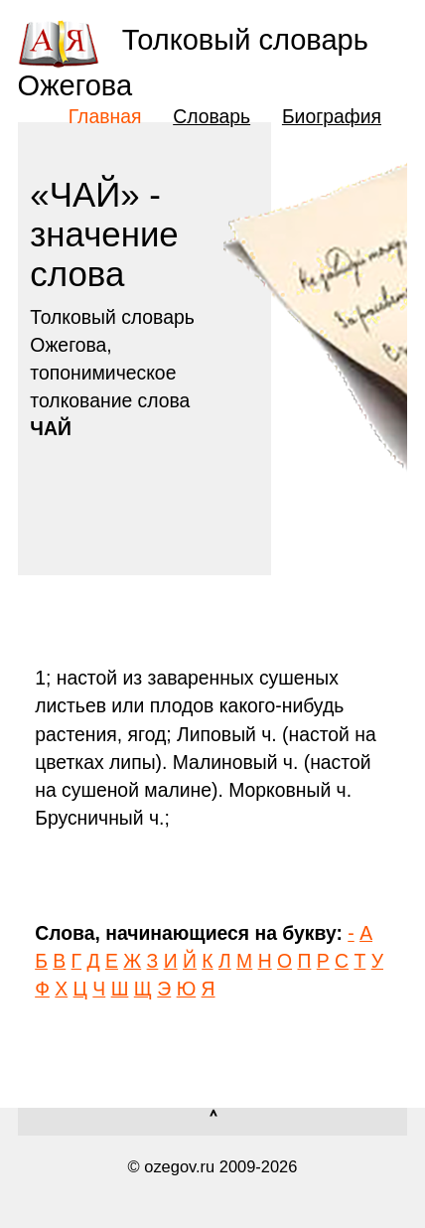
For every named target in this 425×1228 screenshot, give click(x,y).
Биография (331, 116)
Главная (105, 116)
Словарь (211, 116)
